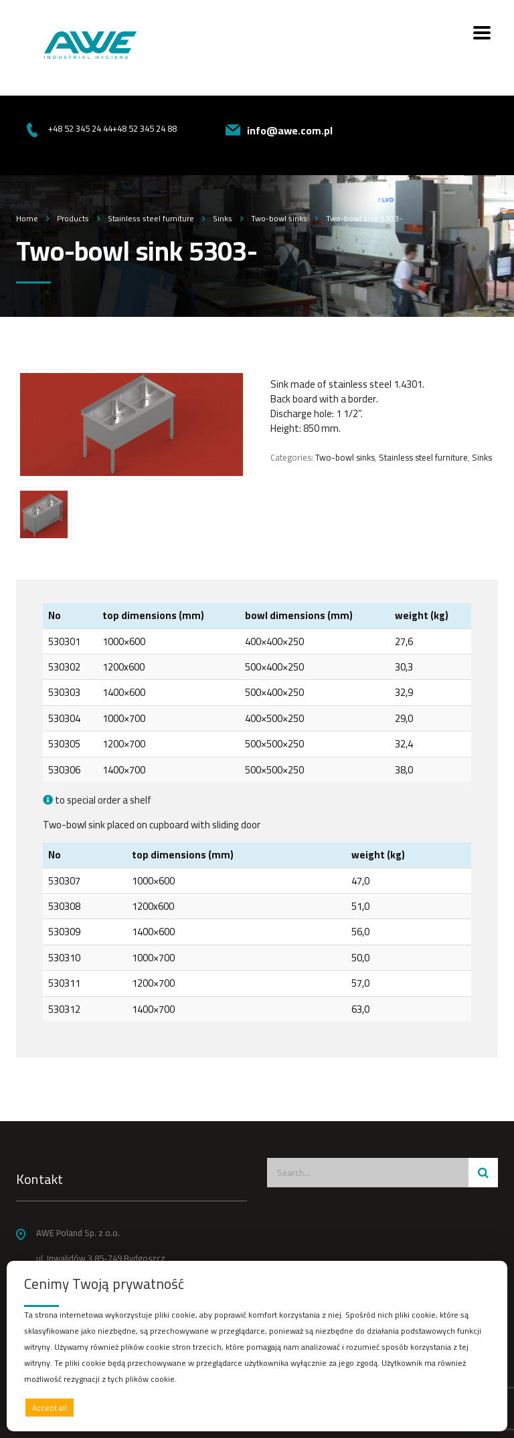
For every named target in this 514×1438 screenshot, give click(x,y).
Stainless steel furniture (423, 457)
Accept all (49, 1407)
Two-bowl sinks (345, 457)
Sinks (482, 457)
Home (27, 218)
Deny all (254, 1407)
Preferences (461, 1407)
